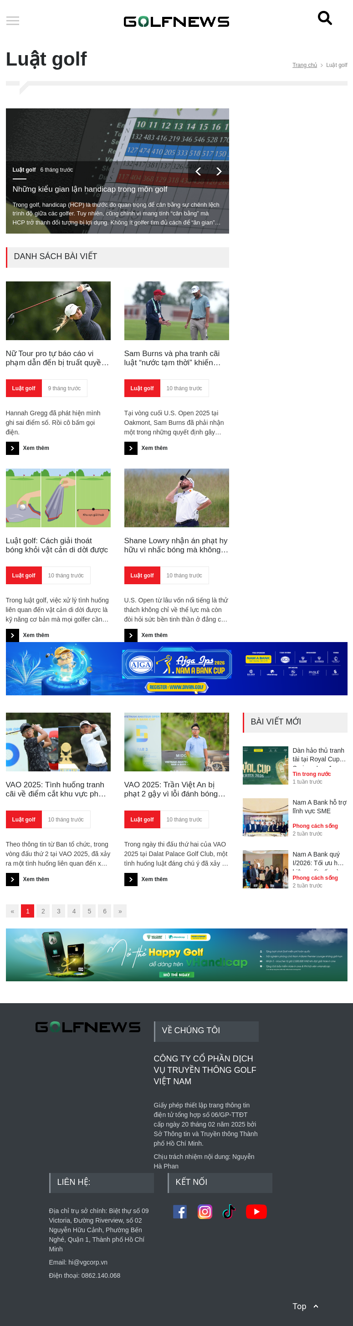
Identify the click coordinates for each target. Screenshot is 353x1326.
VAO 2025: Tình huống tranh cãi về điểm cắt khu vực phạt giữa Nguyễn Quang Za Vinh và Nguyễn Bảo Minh (55, 789)
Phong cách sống (315, 826)
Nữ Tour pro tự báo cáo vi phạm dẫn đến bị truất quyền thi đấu (56, 358)
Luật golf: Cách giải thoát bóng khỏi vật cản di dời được (57, 545)
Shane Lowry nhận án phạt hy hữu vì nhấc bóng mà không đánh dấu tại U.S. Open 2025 (176, 545)
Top (299, 1306)
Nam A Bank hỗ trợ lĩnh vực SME (320, 807)
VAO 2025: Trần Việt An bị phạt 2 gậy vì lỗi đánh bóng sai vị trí (171, 789)
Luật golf (24, 170)
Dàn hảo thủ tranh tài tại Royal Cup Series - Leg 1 (319, 757)
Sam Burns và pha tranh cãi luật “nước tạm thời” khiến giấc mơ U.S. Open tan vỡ (172, 358)
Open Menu (13, 21)
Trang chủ (304, 65)
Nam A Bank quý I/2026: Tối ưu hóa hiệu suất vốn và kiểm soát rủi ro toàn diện (319, 861)
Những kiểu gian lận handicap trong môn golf (90, 189)
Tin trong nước (312, 774)
